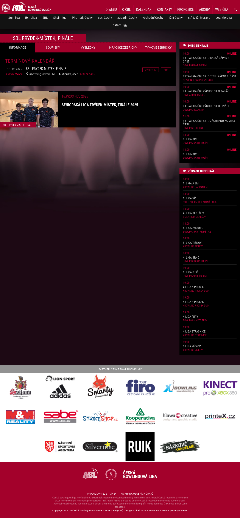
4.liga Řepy (190, 317)
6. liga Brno (191, 139)
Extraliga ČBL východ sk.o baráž (206, 91)
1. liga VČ (189, 198)
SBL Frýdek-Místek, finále (46, 68)
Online (232, 53)
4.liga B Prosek (193, 302)
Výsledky (150, 69)
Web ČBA (221, 9)
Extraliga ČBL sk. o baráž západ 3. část (206, 59)
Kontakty (164, 9)
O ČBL (126, 9)
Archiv (204, 9)
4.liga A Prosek (193, 287)
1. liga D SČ (190, 272)
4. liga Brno (191, 257)
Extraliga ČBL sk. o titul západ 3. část (209, 76)
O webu (111, 9)
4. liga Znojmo (193, 228)
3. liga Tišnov (192, 243)
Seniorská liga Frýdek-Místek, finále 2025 (100, 104)
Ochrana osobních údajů (137, 493)
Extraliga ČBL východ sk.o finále (206, 106)
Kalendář (143, 9)
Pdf (166, 69)
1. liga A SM (191, 183)
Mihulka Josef (70, 74)
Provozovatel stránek (101, 493)
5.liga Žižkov (192, 346)
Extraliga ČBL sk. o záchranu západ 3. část (209, 122)
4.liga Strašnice (194, 331)
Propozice (185, 9)
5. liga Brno (191, 154)
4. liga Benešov (193, 213)
